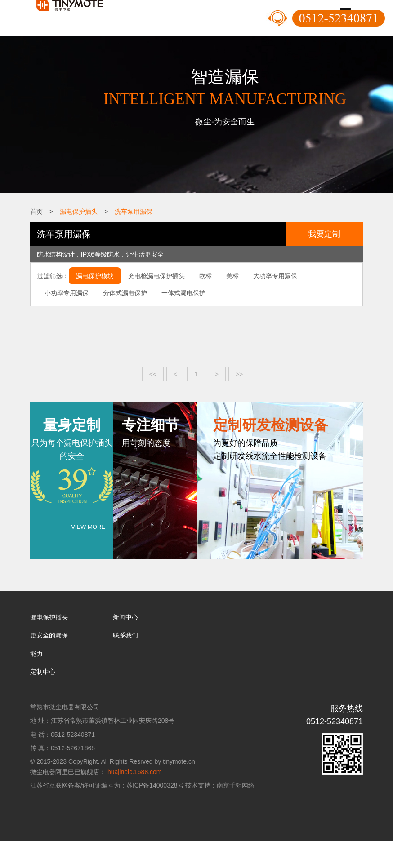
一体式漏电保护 (183, 293)
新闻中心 (125, 617)
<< (152, 374)
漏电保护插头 (79, 211)
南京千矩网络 (236, 785)
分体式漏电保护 (125, 293)
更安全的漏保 (49, 635)
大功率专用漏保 (275, 275)
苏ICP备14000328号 (155, 785)
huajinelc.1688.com (134, 771)
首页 (36, 211)
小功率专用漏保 (67, 293)
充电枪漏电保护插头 (156, 275)
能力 (36, 653)
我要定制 (324, 234)
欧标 (205, 275)
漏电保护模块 (95, 275)
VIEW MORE (88, 526)
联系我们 (125, 635)
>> (239, 374)
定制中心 (42, 671)
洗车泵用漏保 (133, 211)
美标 (232, 275)
